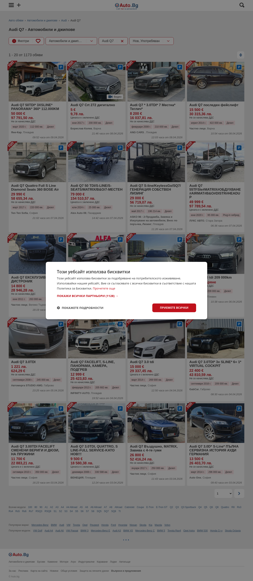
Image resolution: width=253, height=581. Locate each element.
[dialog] (126, 290)
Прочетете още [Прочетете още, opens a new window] (104, 288)
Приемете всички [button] (173, 308)
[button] (126, 295)
